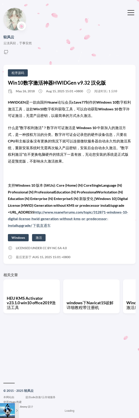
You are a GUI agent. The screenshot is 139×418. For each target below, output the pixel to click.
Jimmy (23, 406)
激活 (39, 237)
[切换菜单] (131, 12)
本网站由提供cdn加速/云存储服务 (29, 397)
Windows (18, 237)
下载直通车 (42, 225)
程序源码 (18, 73)
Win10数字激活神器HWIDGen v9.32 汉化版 (57, 83)
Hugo (12, 402)
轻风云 (8, 37)
